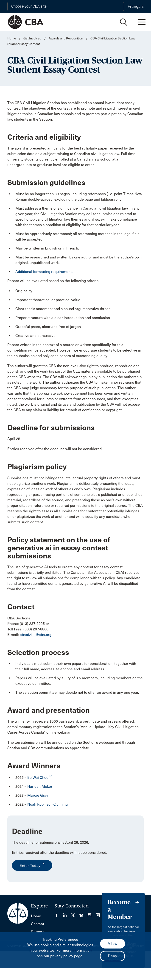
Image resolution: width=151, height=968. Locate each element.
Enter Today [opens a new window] (32, 865)
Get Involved (32, 38)
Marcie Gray (37, 795)
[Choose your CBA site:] (65, 6)
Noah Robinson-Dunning (47, 804)
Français (136, 6)
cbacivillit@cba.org (35, 634)
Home (11, 38)
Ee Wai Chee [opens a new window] (40, 777)
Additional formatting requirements (44, 271)
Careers (37, 931)
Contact (37, 924)
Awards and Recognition (66, 38)
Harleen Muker (39, 786)
